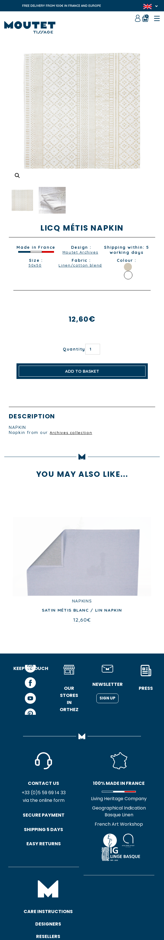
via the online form (31, 801)
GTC (66, 914)
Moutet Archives (80, 252)
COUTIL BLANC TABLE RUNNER (82, 611)
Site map (84, 914)
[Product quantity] (92, 349)
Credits (106, 914)
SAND (128, 267)
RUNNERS (82, 602)
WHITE (128, 275)
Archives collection (73, 432)
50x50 (35, 265)
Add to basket (82, 371)
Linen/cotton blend (80, 268)
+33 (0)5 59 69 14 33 (31, 793)
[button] (18, 175)
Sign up (107, 698)
